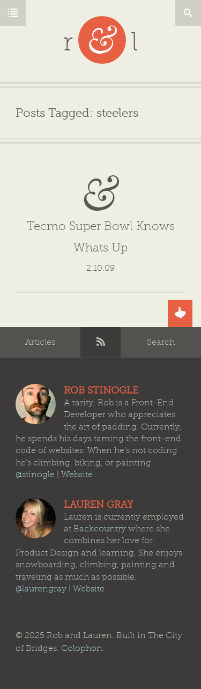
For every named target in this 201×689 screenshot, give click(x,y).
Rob (36, 404)
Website (77, 474)
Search (161, 342)
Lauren (36, 518)
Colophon (81, 648)
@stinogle (35, 474)
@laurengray (41, 589)
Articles (40, 342)
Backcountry (99, 529)
